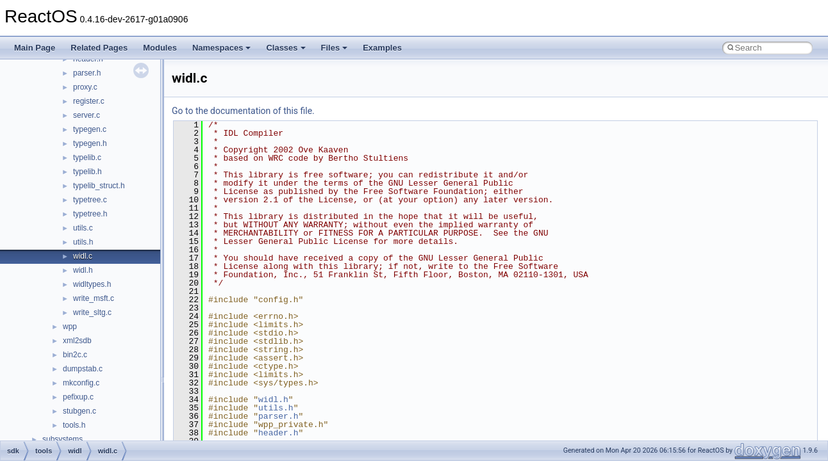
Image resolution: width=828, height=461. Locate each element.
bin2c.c (75, 354)
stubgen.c (79, 411)
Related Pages (99, 48)
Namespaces (221, 48)
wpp (70, 326)
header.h (278, 433)
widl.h (83, 270)
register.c (88, 101)
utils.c (83, 227)
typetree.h (90, 213)
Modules (160, 48)
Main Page (34, 48)
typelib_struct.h (99, 185)
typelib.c (87, 157)
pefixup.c (78, 396)
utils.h (83, 242)
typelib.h (87, 171)
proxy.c (85, 87)
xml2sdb (77, 340)
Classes (285, 48)
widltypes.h (92, 284)
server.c (86, 115)
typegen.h (90, 143)
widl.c (82, 256)
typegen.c (89, 129)
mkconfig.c (81, 382)
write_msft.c (93, 298)
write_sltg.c (92, 312)
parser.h (87, 73)
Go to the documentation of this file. (243, 111)
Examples (382, 48)
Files (334, 48)
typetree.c (90, 199)
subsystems (62, 439)
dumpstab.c (83, 368)
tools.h (74, 425)
